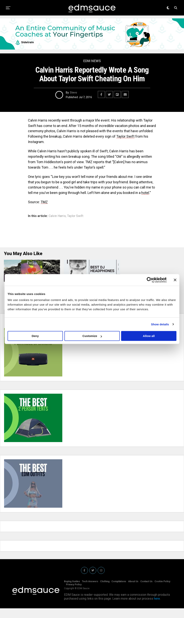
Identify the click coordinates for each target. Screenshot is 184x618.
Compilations (118, 591)
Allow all (149, 336)
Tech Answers (90, 591)
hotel (145, 193)
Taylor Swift (125, 136)
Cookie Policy (162, 591)
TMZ (44, 202)
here (157, 608)
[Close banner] (175, 280)
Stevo (73, 92)
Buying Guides (72, 591)
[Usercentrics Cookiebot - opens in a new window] (150, 280)
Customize (92, 336)
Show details (160, 324)
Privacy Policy (74, 594)
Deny (35, 336)
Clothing (104, 591)
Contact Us (146, 591)
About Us (133, 591)
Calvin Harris (57, 216)
